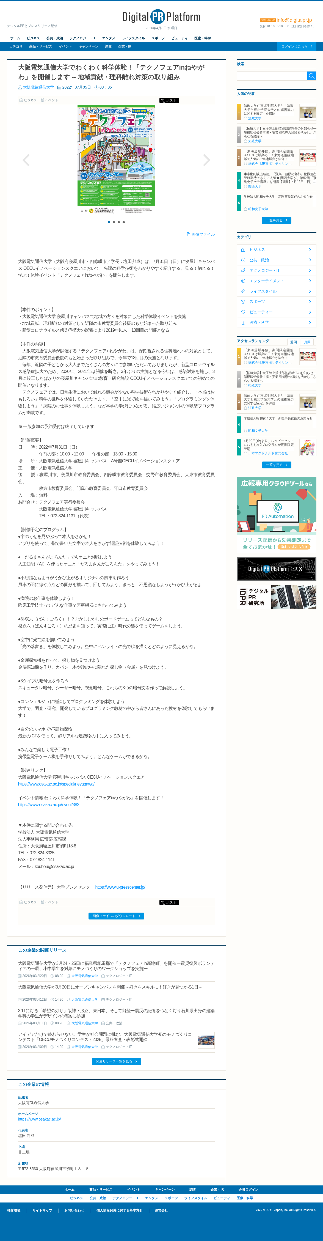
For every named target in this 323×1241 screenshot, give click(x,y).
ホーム (15, 38)
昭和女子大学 (258, 209)
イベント (65, 46)
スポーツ (158, 38)
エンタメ (108, 38)
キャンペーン (88, 46)
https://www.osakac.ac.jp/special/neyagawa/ (56, 784)
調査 (108, 46)
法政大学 (254, 118)
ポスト (171, 100)
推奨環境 (13, 1210)
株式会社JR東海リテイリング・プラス (276, 164)
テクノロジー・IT (83, 38)
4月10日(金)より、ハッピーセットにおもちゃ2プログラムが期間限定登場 (269, 445)
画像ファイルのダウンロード (114, 916)
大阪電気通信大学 (38, 87)
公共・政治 (54, 38)
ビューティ (179, 38)
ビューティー (261, 312)
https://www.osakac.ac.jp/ (39, 1119)
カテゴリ (16, 46)
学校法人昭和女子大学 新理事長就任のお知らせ (278, 197)
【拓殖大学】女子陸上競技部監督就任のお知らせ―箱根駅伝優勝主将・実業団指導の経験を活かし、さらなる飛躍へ (280, 132)
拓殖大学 (254, 141)
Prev (26, 160)
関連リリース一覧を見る (114, 1061)
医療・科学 (202, 38)
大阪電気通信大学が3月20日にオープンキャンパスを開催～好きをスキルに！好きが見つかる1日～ (110, 987)
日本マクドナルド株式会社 (268, 453)
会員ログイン (248, 1189)
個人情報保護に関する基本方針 (119, 1210)
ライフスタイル (133, 38)
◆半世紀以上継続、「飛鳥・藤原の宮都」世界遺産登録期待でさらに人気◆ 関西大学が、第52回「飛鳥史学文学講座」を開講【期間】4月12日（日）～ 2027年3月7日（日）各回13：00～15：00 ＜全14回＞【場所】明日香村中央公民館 (280, 182)
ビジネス (33, 38)
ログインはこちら (294, 46)
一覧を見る (274, 220)
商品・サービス (40, 46)
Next (207, 160)
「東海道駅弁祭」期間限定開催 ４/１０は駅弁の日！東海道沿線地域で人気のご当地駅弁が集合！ (270, 155)
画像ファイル (203, 234)
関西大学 (254, 186)
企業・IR (124, 46)
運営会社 (161, 1210)
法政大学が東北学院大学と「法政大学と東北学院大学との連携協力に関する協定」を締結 (269, 110)
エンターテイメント (267, 281)
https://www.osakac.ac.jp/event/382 (48, 804)
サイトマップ (42, 1210)
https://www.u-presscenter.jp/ (120, 887)
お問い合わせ (74, 1210)
